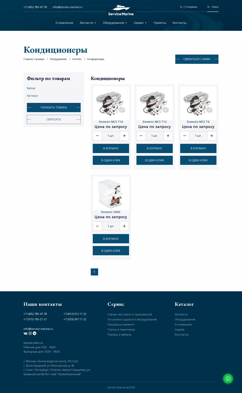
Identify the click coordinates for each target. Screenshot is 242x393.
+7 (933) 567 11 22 (75, 319)
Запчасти (88, 23)
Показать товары (54, 107)
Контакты (179, 23)
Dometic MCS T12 (155, 122)
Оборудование (115, 23)
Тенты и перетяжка (121, 329)
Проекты (160, 23)
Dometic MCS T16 (111, 122)
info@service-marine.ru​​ (67, 7)
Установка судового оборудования (132, 319)
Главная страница (34, 59)
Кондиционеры (95, 59)
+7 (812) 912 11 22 (75, 314)
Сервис (140, 23)
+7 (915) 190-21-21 (35, 319)
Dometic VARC (111, 212)
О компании (64, 23)
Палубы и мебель (120, 334)
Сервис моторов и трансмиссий (130, 314)
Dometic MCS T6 (198, 122)
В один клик (110, 160)
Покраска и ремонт (121, 324)
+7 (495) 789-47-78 (35, 7)
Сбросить (54, 119)
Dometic (77, 59)
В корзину (110, 148)
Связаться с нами (197, 59)
